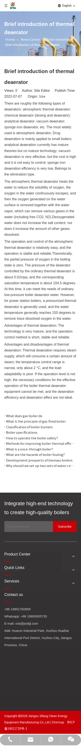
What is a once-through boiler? (29, 449)
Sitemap (58, 722)
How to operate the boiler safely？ (32, 438)
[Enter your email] (27, 526)
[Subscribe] (65, 526)
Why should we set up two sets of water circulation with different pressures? (40, 465)
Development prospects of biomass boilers (39, 460)
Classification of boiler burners (29, 427)
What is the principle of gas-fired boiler (36, 421)
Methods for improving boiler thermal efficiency (40, 443)
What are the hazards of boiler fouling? (35, 454)
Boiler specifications (21, 432)
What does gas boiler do (24, 415)
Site (42, 96)
